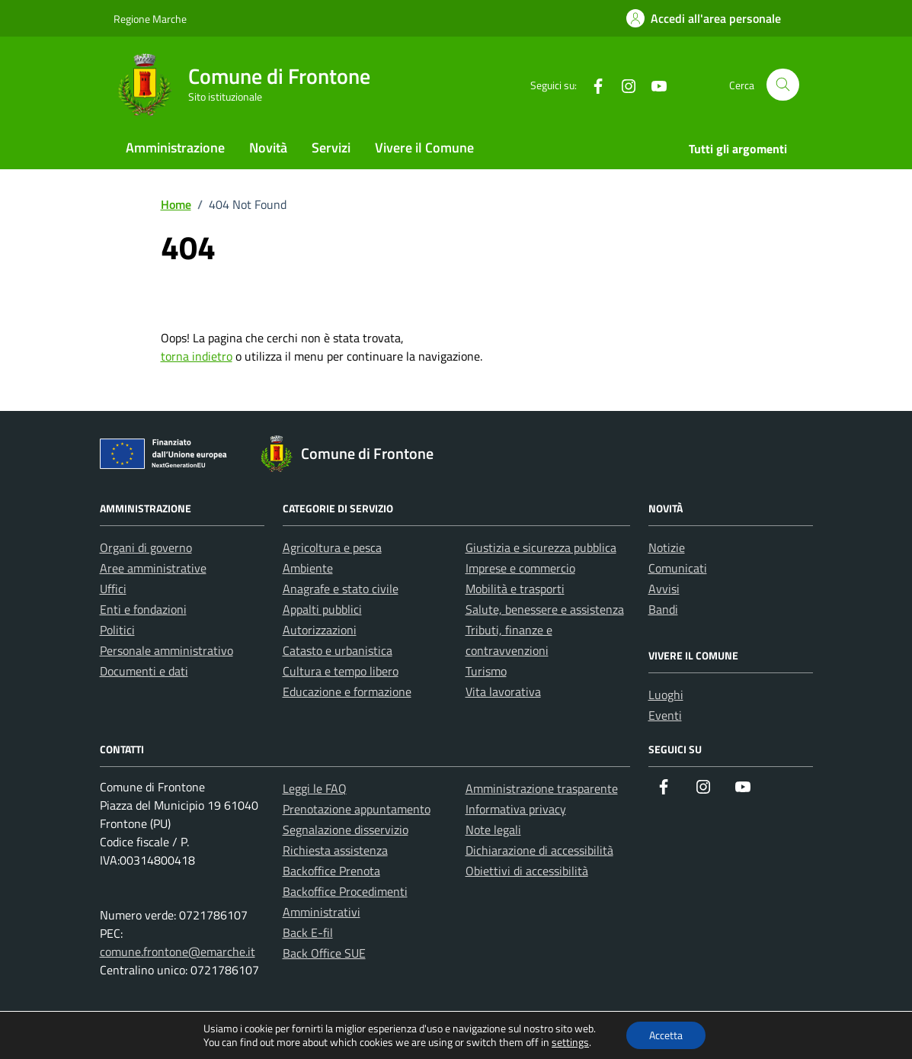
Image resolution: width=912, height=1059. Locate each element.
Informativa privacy (516, 809)
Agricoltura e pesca (332, 547)
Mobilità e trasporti (515, 588)
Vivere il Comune (424, 147)
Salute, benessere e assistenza (545, 609)
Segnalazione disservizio (345, 829)
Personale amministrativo (166, 650)
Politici (117, 630)
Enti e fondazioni (143, 609)
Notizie (666, 547)
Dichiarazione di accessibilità (539, 850)
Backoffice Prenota (331, 871)
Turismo (486, 671)
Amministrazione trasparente (542, 788)
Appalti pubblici (322, 609)
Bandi (663, 609)
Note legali (493, 829)
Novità (268, 147)
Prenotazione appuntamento (356, 809)
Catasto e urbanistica (337, 650)
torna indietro (196, 356)
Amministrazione (175, 147)
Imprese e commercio (520, 568)
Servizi (331, 147)
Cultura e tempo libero (340, 671)
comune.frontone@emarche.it (177, 951)
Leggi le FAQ (315, 788)
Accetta (666, 1035)
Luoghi (665, 694)
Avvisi (664, 588)
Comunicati (677, 568)
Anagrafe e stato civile (340, 588)
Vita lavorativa (503, 691)
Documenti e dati (144, 671)
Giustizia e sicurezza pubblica (541, 547)
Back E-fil (308, 932)
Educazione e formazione (347, 691)
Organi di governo (146, 547)
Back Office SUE (324, 953)
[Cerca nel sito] (782, 85)
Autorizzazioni (320, 630)
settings (570, 1042)
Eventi (665, 715)
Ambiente (308, 568)
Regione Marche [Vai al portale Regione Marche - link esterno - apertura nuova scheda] (150, 19)
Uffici (113, 588)
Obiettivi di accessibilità (527, 871)
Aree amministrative (153, 568)
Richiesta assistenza (335, 850)
